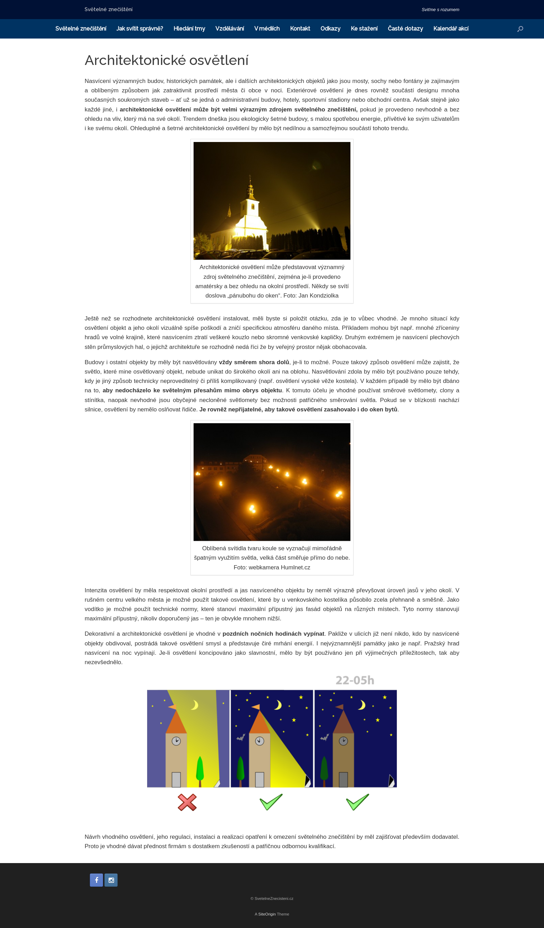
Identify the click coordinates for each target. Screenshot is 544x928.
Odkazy (330, 28)
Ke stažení (364, 28)
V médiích (267, 28)
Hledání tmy (189, 28)
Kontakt (300, 28)
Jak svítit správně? (140, 28)
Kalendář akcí (450, 28)
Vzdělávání (229, 28)
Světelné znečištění (81, 28)
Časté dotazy (405, 28)
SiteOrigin (267, 914)
